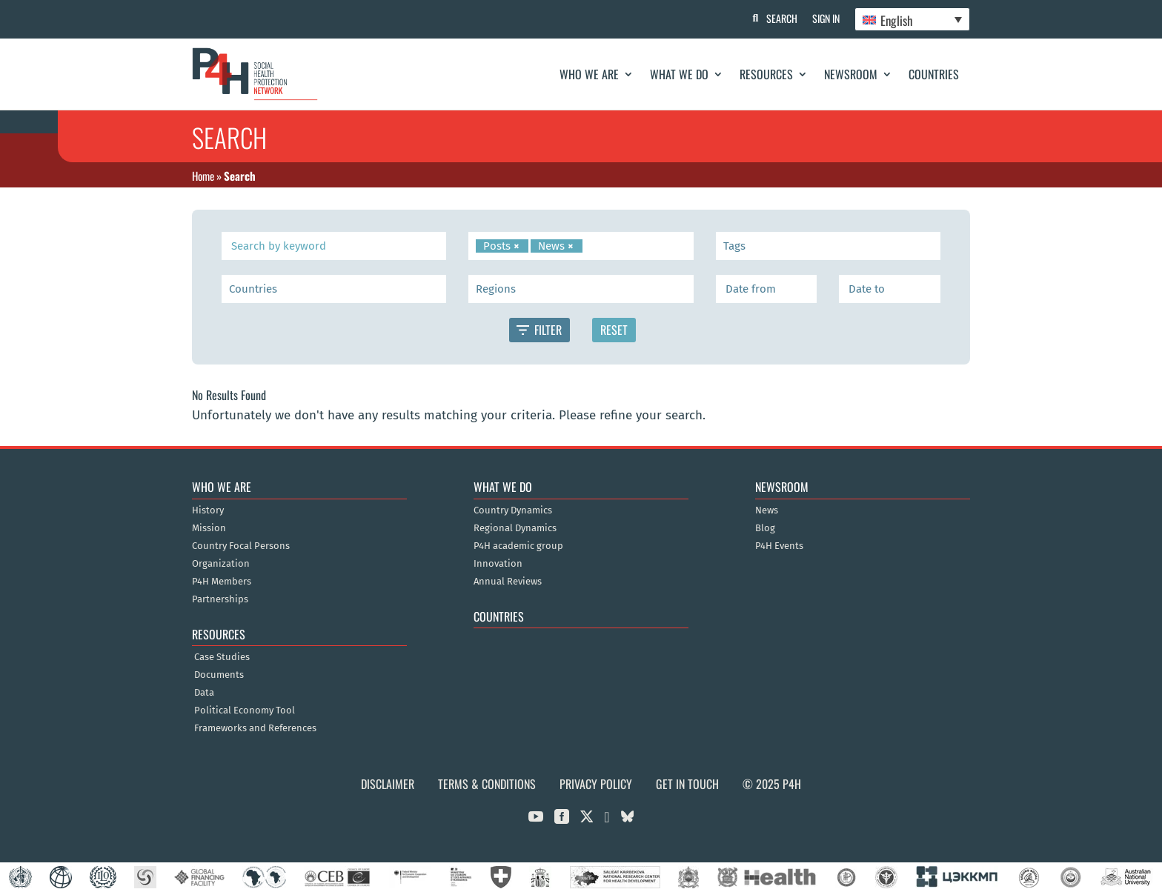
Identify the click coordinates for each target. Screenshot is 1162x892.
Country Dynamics (513, 510)
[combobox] (580, 246)
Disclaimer (387, 784)
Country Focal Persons (241, 546)
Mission (209, 528)
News (766, 510)
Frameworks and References (255, 728)
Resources (766, 74)
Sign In (826, 18)
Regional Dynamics (515, 528)
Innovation (498, 564)
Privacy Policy (596, 784)
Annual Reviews (508, 581)
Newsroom (850, 74)
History (208, 510)
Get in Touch (687, 784)
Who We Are (589, 74)
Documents (219, 675)
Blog (765, 528)
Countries (934, 74)
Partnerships (220, 599)
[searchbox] (589, 246)
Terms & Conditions (487, 784)
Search (781, 18)
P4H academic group (518, 546)
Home (203, 175)
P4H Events (779, 546)
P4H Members (221, 581)
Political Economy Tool (244, 710)
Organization (221, 564)
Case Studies (222, 657)
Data (204, 693)
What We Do (679, 74)
